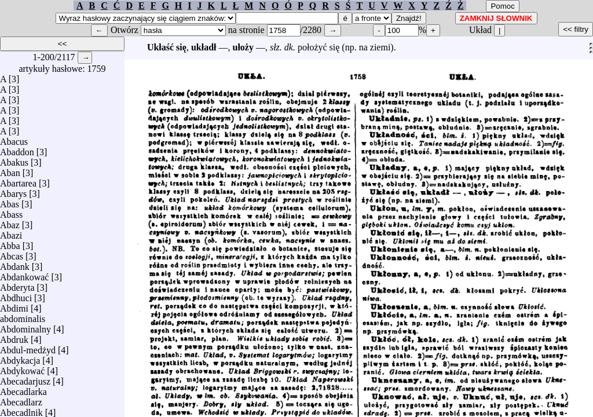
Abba (10, 243)
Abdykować (22, 368)
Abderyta (17, 285)
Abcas (11, 253)
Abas (9, 201)
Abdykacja (20, 358)
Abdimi (14, 305)
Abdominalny (25, 326)
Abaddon (17, 149)
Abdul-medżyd (28, 347)
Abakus (14, 159)
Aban (10, 170)
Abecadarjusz (25, 378)
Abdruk (14, 337)
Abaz (10, 222)
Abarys (13, 191)
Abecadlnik (21, 410)
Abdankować (24, 274)
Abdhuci (16, 295)
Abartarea (18, 180)
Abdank (15, 264)
